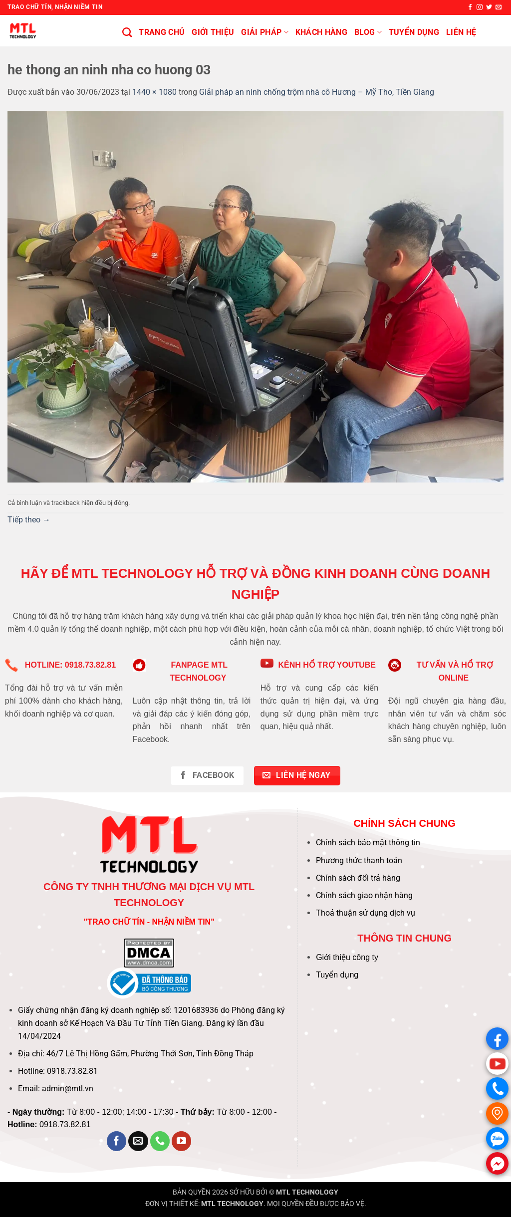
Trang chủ (162, 32)
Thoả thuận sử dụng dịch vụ (365, 913)
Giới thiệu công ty (347, 957)
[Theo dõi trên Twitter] (489, 7)
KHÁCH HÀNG (321, 32)
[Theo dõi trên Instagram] (480, 7)
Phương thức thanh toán (359, 860)
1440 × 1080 (154, 92)
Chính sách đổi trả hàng (358, 878)
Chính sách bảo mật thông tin (368, 842)
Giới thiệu (213, 32)
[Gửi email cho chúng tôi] (499, 7)
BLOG (368, 32)
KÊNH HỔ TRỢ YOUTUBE (327, 665)
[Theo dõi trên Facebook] (470, 7)
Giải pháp (264, 32)
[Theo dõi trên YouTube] (182, 1141)
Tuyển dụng (337, 975)
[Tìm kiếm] (127, 32)
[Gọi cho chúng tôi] (160, 1141)
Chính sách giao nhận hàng (364, 895)
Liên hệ (461, 32)
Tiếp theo (28, 519)
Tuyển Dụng (414, 32)
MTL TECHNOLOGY (307, 1192)
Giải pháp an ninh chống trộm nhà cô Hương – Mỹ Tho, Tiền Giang (316, 92)
